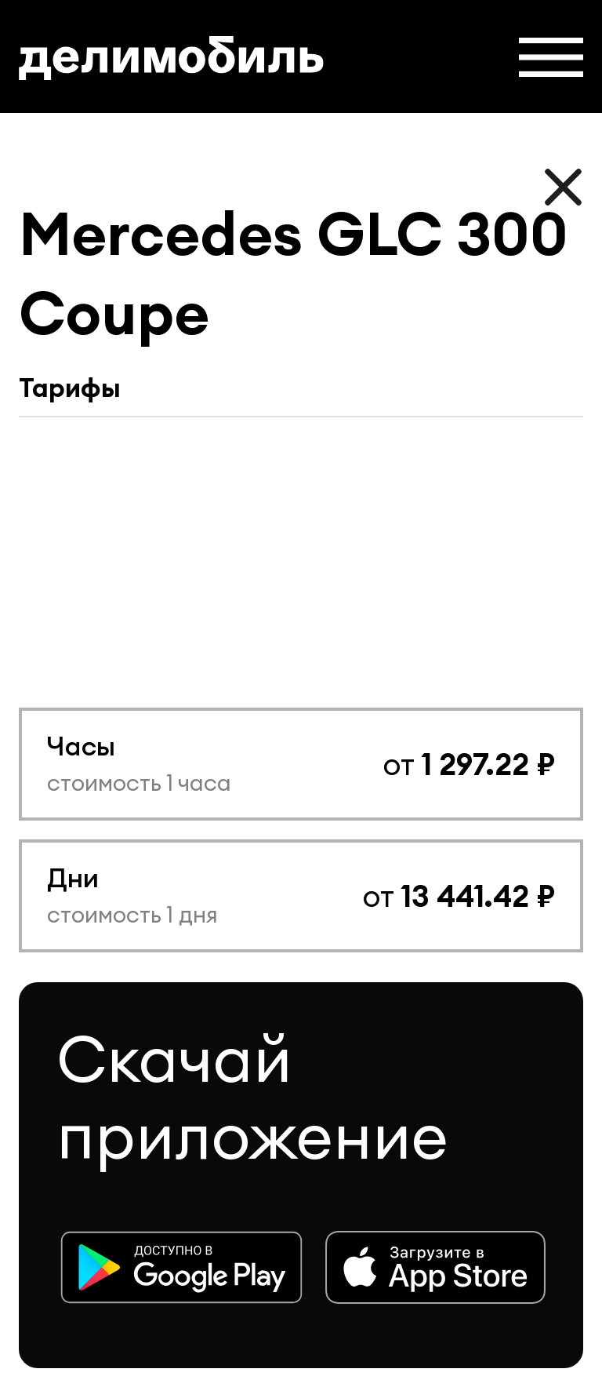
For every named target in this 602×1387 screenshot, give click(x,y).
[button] (551, 57)
